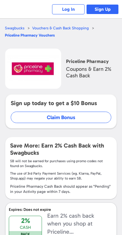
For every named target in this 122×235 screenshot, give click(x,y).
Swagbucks (14, 28)
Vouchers (30, 35)
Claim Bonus (61, 117)
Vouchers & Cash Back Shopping (60, 28)
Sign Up (103, 9)
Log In (68, 9)
